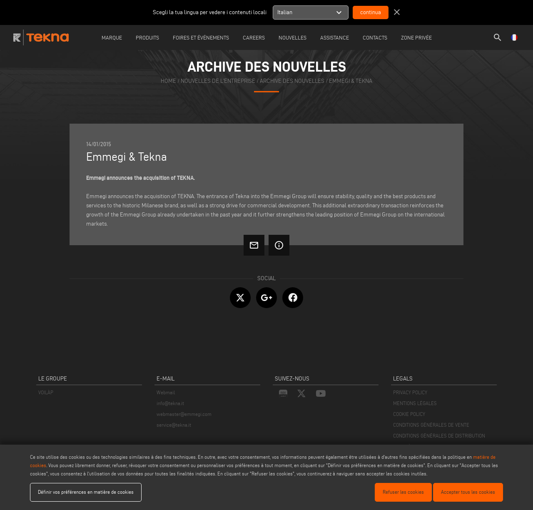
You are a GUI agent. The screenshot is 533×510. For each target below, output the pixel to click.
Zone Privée (416, 37)
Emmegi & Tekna (350, 80)
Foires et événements (201, 37)
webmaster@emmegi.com (184, 414)
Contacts (375, 37)
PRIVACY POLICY (410, 392)
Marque (112, 37)
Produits (147, 37)
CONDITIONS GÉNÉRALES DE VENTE (431, 425)
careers (254, 37)
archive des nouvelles (292, 80)
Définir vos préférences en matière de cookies (86, 492)
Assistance (334, 37)
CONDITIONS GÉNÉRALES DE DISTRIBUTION (439, 435)
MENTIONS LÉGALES (415, 403)
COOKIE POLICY (409, 414)
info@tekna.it (170, 403)
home (168, 80)
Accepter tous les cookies (468, 492)
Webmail (166, 392)
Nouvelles (292, 37)
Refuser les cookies (403, 492)
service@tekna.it (174, 425)
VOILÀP (45, 392)
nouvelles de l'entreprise (218, 80)
